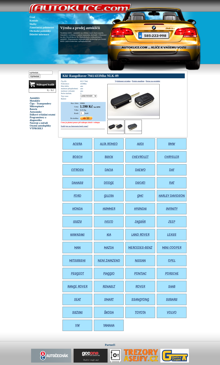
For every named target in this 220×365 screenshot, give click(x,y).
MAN (77, 248)
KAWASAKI (77, 235)
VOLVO (171, 312)
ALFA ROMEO (109, 144)
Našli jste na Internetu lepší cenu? (74, 126)
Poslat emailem (138, 81)
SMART (109, 299)
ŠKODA (109, 312)
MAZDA (109, 248)
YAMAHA (108, 325)
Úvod (32, 17)
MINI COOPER (171, 248)
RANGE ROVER (77, 286)
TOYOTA (140, 312)
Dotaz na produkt (153, 81)
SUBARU (171, 299)
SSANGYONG (140, 299)
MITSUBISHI (77, 261)
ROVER (140, 286)
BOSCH (77, 157)
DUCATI (140, 183)
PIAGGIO (108, 273)
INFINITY (172, 209)
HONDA (77, 209)
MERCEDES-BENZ (140, 248)
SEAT (77, 299)
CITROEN (77, 170)
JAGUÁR (140, 222)
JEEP (171, 222)
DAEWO (140, 170)
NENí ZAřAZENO (109, 261)
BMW (171, 144)
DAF (171, 170)
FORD (77, 196)
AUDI (140, 144)
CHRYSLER (171, 157)
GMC (140, 196)
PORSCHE (172, 273)
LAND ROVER (140, 235)
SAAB (171, 286)
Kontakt (34, 20)
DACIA (109, 170)
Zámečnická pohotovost (42, 27)
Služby (33, 24)
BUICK (109, 157)
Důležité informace (39, 34)
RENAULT (109, 286)
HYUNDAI (140, 209)
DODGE (109, 183)
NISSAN (140, 261)
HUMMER (109, 209)
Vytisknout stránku (122, 81)
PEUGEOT (77, 273)
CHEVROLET (140, 157)
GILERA (109, 196)
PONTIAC (140, 273)
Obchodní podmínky (40, 31)
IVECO (108, 222)
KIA (109, 235)
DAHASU (77, 183)
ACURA (77, 144)
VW (77, 325)
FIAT (171, 183)
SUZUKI (77, 312)
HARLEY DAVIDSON (172, 196)
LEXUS (171, 235)
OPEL (171, 261)
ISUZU (77, 222)
